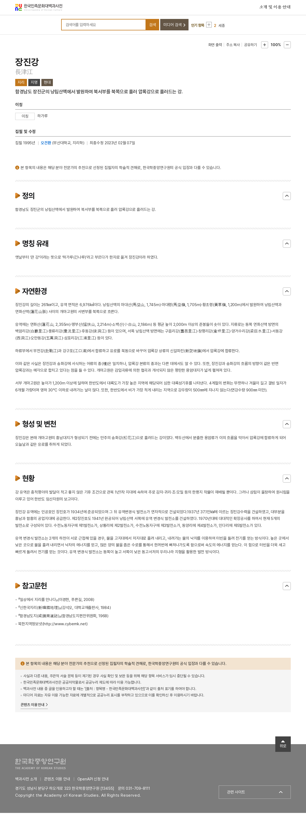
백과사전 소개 (26, 780)
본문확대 (264, 45)
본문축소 (287, 45)
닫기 (287, 197)
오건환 (46, 144)
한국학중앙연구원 (40, 764)
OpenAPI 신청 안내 (93, 780)
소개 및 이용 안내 (275, 7)
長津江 (24, 73)
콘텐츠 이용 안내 (32, 706)
